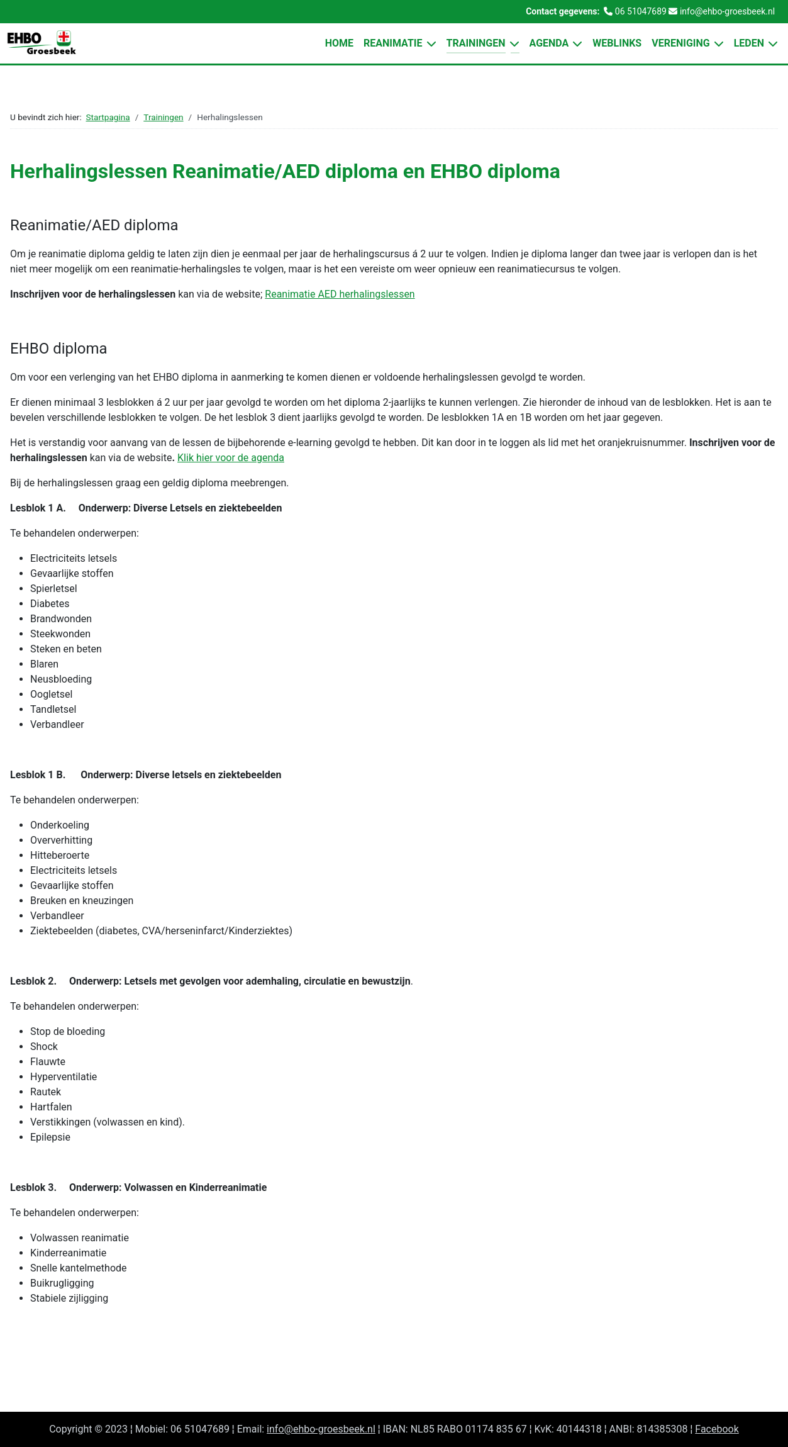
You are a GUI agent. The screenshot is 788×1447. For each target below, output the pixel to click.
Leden (749, 43)
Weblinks (616, 43)
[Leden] (771, 43)
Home (339, 43)
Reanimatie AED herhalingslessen (339, 294)
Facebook (716, 1429)
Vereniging (680, 43)
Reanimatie (393, 43)
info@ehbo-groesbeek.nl (321, 1429)
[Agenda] (575, 43)
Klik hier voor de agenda (230, 458)
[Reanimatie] (429, 43)
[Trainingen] (512, 43)
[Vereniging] (717, 43)
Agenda (549, 43)
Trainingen (476, 43)
